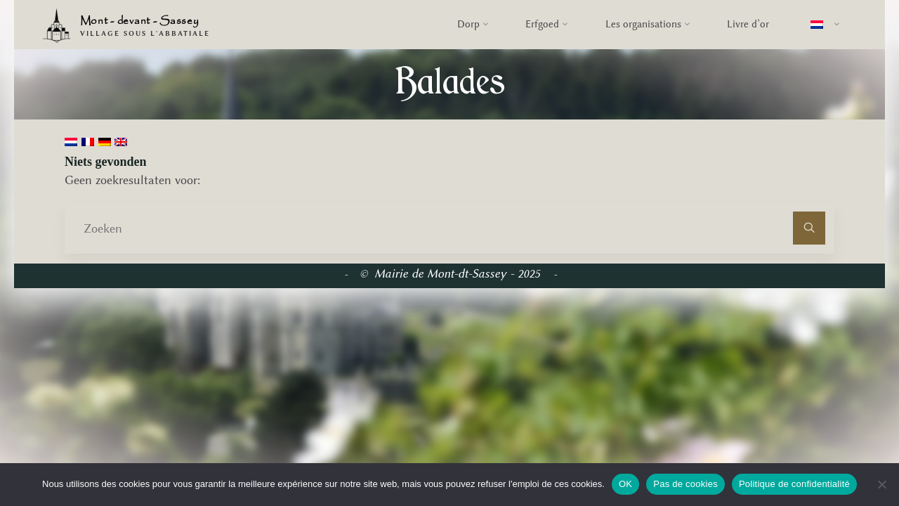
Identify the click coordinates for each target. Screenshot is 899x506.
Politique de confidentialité (794, 484)
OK (625, 484)
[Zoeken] (809, 228)
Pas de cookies (685, 484)
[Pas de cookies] (881, 484)
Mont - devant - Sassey (139, 21)
